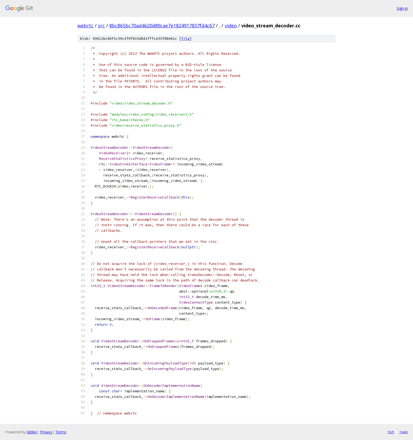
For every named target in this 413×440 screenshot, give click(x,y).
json (403, 431)
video (231, 25)
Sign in (402, 8)
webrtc (85, 25)
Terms (60, 431)
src (101, 25)
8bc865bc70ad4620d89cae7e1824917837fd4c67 (162, 25)
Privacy (46, 431)
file (185, 38)
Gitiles (32, 431)
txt (391, 431)
